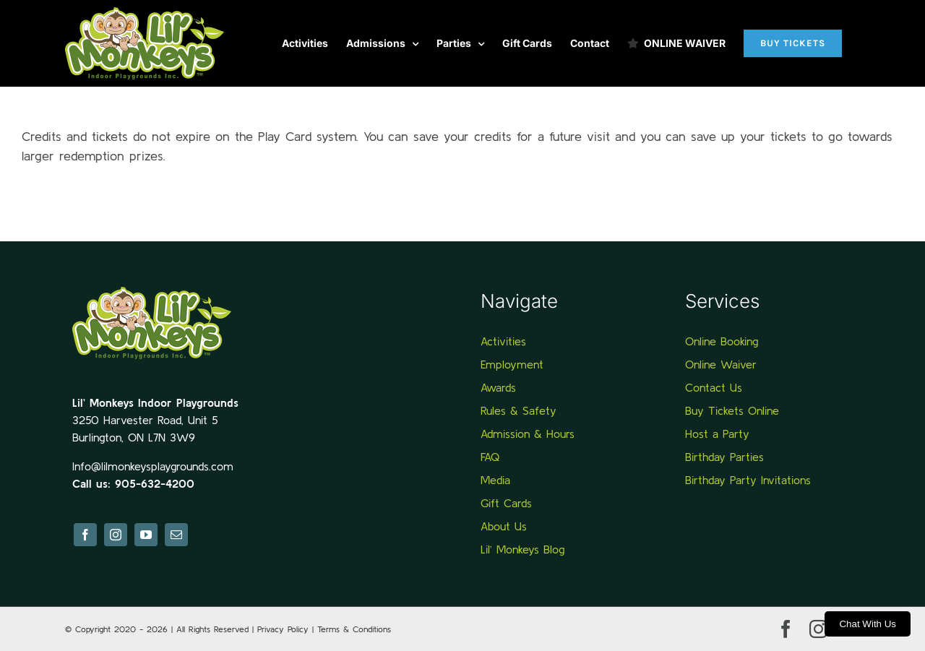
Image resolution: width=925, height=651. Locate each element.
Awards (498, 387)
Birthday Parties (724, 456)
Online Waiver (721, 364)
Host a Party (717, 433)
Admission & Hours (528, 433)
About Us (504, 526)
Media (495, 479)
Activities (503, 341)
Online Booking (721, 341)
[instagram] (115, 534)
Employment (512, 364)
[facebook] (85, 534)
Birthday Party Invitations (748, 479)
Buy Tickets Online (732, 410)
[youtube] (146, 534)
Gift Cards (506, 502)
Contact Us (713, 387)
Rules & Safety (518, 410)
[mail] (176, 534)
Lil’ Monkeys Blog (522, 549)
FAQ (490, 456)
